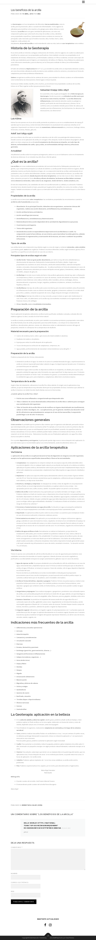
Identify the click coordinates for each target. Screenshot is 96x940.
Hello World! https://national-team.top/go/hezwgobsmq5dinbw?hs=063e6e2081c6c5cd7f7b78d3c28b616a (42, 825)
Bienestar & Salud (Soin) (32, 805)
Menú (83, 2)
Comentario (17, 847)
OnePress (56, 938)
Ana (39, 14)
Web (12, 891)
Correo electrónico (20, 882)
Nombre (14, 873)
